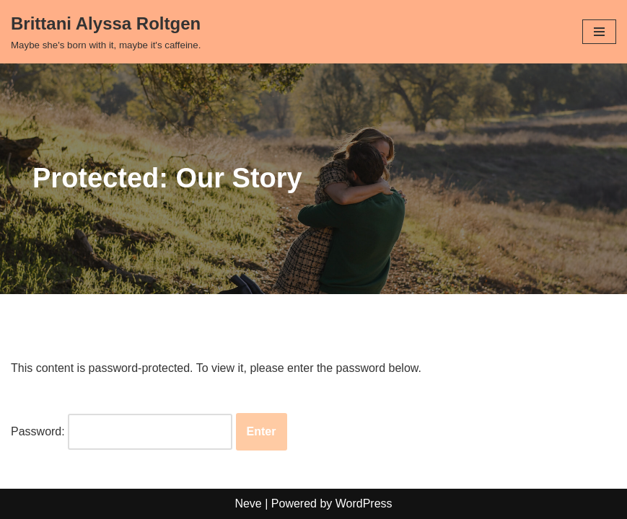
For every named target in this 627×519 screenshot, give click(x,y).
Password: (121, 432)
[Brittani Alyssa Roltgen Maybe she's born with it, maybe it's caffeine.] (106, 31)
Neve (247, 503)
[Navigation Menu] (599, 31)
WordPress (364, 503)
